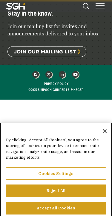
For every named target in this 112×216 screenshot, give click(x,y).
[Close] (104, 132)
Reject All (56, 192)
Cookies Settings (55, 175)
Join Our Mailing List (45, 51)
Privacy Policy (56, 84)
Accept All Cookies (56, 209)
